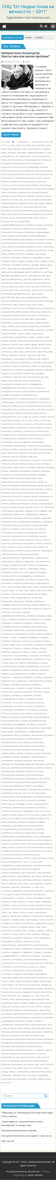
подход (48, 681)
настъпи (42, 532)
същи (26, 977)
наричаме (43, 525)
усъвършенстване (38, 1024)
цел (17, 1057)
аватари (46, 149)
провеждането (31, 778)
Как (9, 406)
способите (6, 923)
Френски (38, 1042)
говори (46, 257)
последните (27, 695)
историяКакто (32, 402)
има (46, 377)
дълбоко (5, 301)
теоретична (49, 988)
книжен (43, 416)
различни (38, 825)
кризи (4, 453)
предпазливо (22, 728)
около (4, 619)
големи (29, 261)
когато (51, 416)
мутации (29, 507)
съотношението (20, 966)
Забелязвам (29, 330)
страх (28, 934)
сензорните (28, 890)
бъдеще (5, 189)
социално (5, 919)
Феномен (5, 1032)
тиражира (25, 995)
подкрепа (41, 673)
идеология (42, 351)
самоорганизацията (42, 865)
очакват (4, 663)
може (3, 500)
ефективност (7, 322)
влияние (48, 210)
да (32, 265)
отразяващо (27, 659)
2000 (17, 145)
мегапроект (6, 474)
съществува (28, 974)
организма (19, 630)
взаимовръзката (26, 203)
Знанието (45, 348)
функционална (35, 1046)
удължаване (6, 1014)
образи (35, 605)
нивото (30, 587)
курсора (14, 456)
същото (4, 981)
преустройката (38, 746)
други (40, 293)
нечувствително (42, 583)
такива (35, 981)
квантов (49, 409)
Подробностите (8, 681)
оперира (47, 619)
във (11, 221)
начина (11, 547)
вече (21, 199)
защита (14, 344)
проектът (28, 786)
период (43, 663)
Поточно (5, 713)
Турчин (49, 1003)
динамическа (7, 283)
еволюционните (35, 301)
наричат (15, 529)
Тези (11, 988)
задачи (27, 333)
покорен (37, 688)
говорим (5, 261)
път (25, 815)
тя (28, 1006)
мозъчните (44, 500)
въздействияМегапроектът (13, 225)
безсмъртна (6, 167)
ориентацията (20, 634)
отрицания (39, 659)
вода (3, 214)
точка (12, 999)
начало (38, 543)
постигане (17, 702)
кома (49, 424)
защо (21, 344)
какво (14, 406)
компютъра (29, 431)
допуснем (13, 286)
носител (5, 594)
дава (36, 265)
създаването (26, 952)
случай (48, 909)
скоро (14, 901)
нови (38, 590)
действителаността (19, 275)
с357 (26, 862)
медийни (33, 474)
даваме (43, 265)
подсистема (22, 681)
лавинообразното (9, 460)
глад (37, 254)
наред (34, 525)
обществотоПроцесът (32, 608)
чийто (20, 1068)
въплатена (48, 239)
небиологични (22, 550)
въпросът (40, 243)
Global (4, 149)
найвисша (43, 514)
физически (19, 1035)
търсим (15, 1006)
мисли (24, 489)
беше (13, 170)
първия (13, 815)
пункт (36, 811)
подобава (28, 677)
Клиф (25, 416)
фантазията (47, 1028)
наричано (5, 529)
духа (23, 297)
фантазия (36, 1028)
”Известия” (23, 142)
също (51, 977)
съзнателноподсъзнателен (35, 959)
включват (18, 210)
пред (3, 720)
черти (7, 1068)
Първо (20, 815)
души (37, 297)
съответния (6, 966)
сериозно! (49, 890)
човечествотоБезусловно (41, 1071)
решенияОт (16, 854)
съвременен (26, 948)
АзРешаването (7, 156)
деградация (18, 272)
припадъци (19, 764)
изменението (7, 369)
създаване (15, 952)
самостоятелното (28, 872)
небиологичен (8, 550)
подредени (48, 677)
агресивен (21, 152)
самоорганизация (23, 865)
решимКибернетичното (12, 858)
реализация (44, 836)
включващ (27, 210)
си (2, 894)
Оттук (47, 659)
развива (32, 822)
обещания (19, 601)
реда (40, 843)
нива (18, 587)
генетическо (18, 250)
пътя (49, 815)
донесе (4, 286)
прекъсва (5, 739)
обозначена (25, 605)
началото (47, 543)
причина (39, 767)
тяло (32, 1006)
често (13, 1068)
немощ (42, 568)
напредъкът (36, 521)
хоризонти (32, 1053)
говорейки (37, 257)
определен (17, 623)
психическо (41, 807)
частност (50, 1064)
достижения (6, 293)
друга (34, 293)
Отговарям (48, 644)
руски (3, 862)
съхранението (18, 970)
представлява (7, 731)
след (30, 901)
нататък (23, 536)
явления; (33, 1079)
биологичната (20, 174)
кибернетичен (7, 413)
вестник (14, 199)
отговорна (6, 648)
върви (48, 243)
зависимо (40, 330)
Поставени (30, 699)
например (47, 521)
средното (14, 927)
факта (13, 1028)
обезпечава (36, 597)
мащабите (35, 471)
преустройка (24, 746)
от (34, 644)
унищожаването (22, 1017)
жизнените (45, 326)
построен (28, 706)
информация (43, 398)
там (16, 985)
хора (24, 1053)
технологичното (8, 995)
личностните (46, 460)
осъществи (27, 644)
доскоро (35, 286)
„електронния (37, 142)
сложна (22, 905)
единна (22, 304)
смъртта (5, 916)
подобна (38, 677)
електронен (34, 312)
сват (33, 876)
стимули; (40, 930)
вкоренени (38, 210)
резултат (12, 847)
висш (26, 207)
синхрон (20, 898)
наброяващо (7, 511)
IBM (9, 149)
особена (46, 641)
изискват (13, 362)
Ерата (23, 315)
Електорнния (22, 312)
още (11, 663)
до (35, 283)
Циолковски (16, 1064)
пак (15, 663)
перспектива (6, 666)
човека (4, 1071)
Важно (4, 192)
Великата (22, 196)
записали (21, 341)
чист (30, 1068)
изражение (29, 373)
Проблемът (19, 778)
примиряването (39, 757)
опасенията (23, 619)
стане (43, 927)
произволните (35, 789)
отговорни (17, 648)
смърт (30, 912)
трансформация (23, 999)
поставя (39, 699)
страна (22, 934)
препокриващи (24, 742)
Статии (7, 142)
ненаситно (17, 572)
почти (21, 713)
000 (46, 142)
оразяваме (6, 626)
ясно (9, 1082)
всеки (49, 214)
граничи (26, 265)
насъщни (14, 536)
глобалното (26, 257)
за (22, 330)
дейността (38, 272)
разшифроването (24, 836)
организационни (39, 626)
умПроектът (47, 1014)
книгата (35, 416)
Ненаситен (6, 572)
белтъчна (5, 170)
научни (38, 540)
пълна (47, 811)
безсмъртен (46, 160)
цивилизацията (40, 1061)
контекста (38, 438)
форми (39, 1039)
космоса (31, 445)
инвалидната (7, 384)
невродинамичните (10, 558)
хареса (49, 1050)
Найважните (18, 514)
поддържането (21, 673)
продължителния (38, 782)
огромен (26, 612)
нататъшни (33, 536)
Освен (39, 634)
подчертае (25, 684)
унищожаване (7, 1017)
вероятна (5, 199)
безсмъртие (6, 163)
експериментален (33, 308)
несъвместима (41, 579)
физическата (7, 1035)
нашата (27, 547)
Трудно (24, 1003)
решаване (5, 851)
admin (26, 61)
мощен (34, 503)
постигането (28, 702)
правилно (29, 713)
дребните (21, 293)
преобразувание (8, 742)
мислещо (16, 489)
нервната (20, 579)
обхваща (5, 608)
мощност (5, 507)
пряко (30, 804)
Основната (15, 641)
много (14, 492)
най (50, 511)
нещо (3, 587)
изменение (46, 366)
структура (45, 934)
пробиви (20, 771)
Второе (43, 217)
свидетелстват (15, 880)
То (33, 995)
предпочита (34, 728)
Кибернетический (24, 413)
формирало (48, 1039)
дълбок (44, 297)
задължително (21, 337)
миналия (15, 485)
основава (21, 637)
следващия (46, 901)
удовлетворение (30, 1010)
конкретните (33, 435)
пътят (3, 818)
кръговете (38, 453)
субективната (7, 941)
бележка (43, 167)
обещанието (7, 601)
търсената (5, 1006)
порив (46, 691)
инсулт (30, 388)
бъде (48, 185)
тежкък (4, 988)
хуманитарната (8, 1057)
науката (42, 536)
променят (17, 793)
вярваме (21, 246)
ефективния (41, 319)
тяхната (46, 1006)
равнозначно (20, 818)
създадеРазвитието (10, 956)
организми (30, 630)
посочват (37, 695)
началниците (28, 543)
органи (15, 626)
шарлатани (6, 1079)
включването (7, 210)
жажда (17, 322)
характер (40, 1050)
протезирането (8, 796)
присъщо (5, 767)
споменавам (31, 919)
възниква (42, 228)
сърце (31, 966)
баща (3, 160)
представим (46, 728)
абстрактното (35, 149)
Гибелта (11, 254)
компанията (21, 427)
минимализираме (28, 485)
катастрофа (6, 409)
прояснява (6, 804)
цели (38, 1057)
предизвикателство (37, 720)
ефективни (29, 319)
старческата (6, 930)
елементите (46, 312)
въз (15, 221)
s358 (24, 149)
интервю (5, 395)
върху (3, 246)
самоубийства (24, 876)
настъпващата (31, 532)
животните (34, 326)
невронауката (42, 558)
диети (46, 279)
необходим (28, 572)
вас (29, 192)
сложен (14, 905)
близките (15, 181)
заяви (27, 344)
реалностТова (19, 843)
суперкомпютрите (25, 945)
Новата (32, 590)
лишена (30, 464)
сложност (5, 909)
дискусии (28, 283)
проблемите (6, 778)
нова (25, 590)
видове (4, 207)
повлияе (5, 673)
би (18, 170)
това (37, 995)
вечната (27, 199)
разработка (6, 833)
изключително (25, 362)
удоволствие (44, 1010)
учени (4, 1028)
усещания (18, 1021)
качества (21, 409)
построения (6, 710)
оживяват (31, 615)
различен (28, 825)
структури (17, 938)
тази (18, 981)
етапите (16, 319)
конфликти (25, 442)
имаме (4, 380)
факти (19, 1028)
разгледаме (18, 825)
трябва (32, 1003)
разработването (26, 829)
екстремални (48, 308)
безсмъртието (37, 163)
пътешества (34, 815)
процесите (31, 800)
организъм (42, 630)
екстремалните (8, 312)
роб (33, 858)
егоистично (6, 304)
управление (36, 1017)
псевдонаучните (41, 804)
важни (51, 189)
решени (27, 851)
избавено (13, 355)
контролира (6, 442)
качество (30, 409)
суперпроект (7, 948)
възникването (7, 232)
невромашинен (27, 558)
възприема (29, 232)
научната (30, 540)
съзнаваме (35, 956)
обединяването (23, 597)
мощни (42, 503)
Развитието (6, 825)
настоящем (6, 532)
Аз (46, 152)
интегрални (6, 391)
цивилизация (26, 1061)
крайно (14, 449)
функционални (8, 1050)
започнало (40, 341)
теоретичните (7, 992)
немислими (33, 568)
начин (4, 547)
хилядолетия (14, 1053)
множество (6, 496)
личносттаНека (18, 464)
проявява (41, 800)
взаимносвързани (9, 203)
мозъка (25, 500)
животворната (22, 326)
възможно (6, 228)
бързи (21, 189)
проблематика (7, 775)
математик (14, 471)
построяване (19, 710)
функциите (6, 1046)
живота (11, 326)
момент (4, 503)
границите (16, 265)
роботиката (42, 858)
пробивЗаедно (8, 771)
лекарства (23, 460)
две (23, 268)
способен (49, 919)
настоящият (18, 532)
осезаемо (47, 634)
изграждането (20, 359)
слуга (25, 909)
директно (18, 283)
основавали (31, 637)
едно (34, 304)
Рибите (27, 858)
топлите (4, 999)
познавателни (7, 688)
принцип (18, 760)
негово (23, 565)
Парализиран (33, 663)
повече (26, 670)
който (36, 420)
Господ (51, 261)
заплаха (30, 341)
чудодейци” (43, 1075)
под (11, 673)
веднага (44, 192)
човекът (12, 1071)
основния (36, 641)
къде (30, 456)
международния (29, 478)
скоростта (22, 901)
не (47, 547)
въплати (5, 243)
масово (4, 471)
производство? (20, 789)
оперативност (35, 619)
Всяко (36, 217)
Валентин (13, 192)
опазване (12, 619)
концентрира (38, 442)
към (35, 456)
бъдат (42, 185)
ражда (4, 822)
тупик (42, 1003)
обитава (28, 601)
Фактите (27, 1028)
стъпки (36, 938)
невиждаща (46, 550)
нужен (30, 594)
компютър (18, 431)
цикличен (5, 1064)
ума (24, 1014)
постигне (40, 702)
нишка (4, 590)
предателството (14, 720)
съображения (35, 963)
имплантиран (35, 380)
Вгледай (35, 192)
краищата (47, 445)
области (14, 605)
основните (26, 641)
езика (40, 304)
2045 (34, 145)
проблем (29, 771)
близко (23, 181)
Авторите (12, 152)
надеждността (30, 511)
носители (14, 594)
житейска (5, 330)
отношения (33, 655)
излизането (25, 366)
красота (22, 449)
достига (4, 290)
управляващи (7, 1021)
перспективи (19, 666)
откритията (16, 652)
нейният (14, 568)
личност (36, 460)
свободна (27, 880)
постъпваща (31, 710)
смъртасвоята (40, 912)
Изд (38, 359)
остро (18, 644)
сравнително (41, 923)
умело (30, 1014)
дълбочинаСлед (17, 301)
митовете (40, 489)
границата (6, 265)
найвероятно (31, 514)
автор (3, 152)
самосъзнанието (8, 876)
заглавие (49, 330)
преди (24, 720)
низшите (43, 587)
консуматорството (25, 438)
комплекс (47, 427)
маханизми (25, 471)
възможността (30, 228)
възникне (19, 232)
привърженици (8, 753)
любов (45, 464)
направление (24, 521)
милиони (5, 485)
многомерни (41, 492)
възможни (47, 225)
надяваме (42, 511)
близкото (32, 181)
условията (37, 1021)
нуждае (23, 594)
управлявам (48, 1017)
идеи (21, 351)
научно (46, 540)
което (23, 420)
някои (44, 594)
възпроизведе (7, 236)
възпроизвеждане (38, 236)
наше (34, 547)
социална (26, 916)
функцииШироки (19, 1046)
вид (36, 203)
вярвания (31, 246)
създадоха (24, 956)
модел (27, 496)
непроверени (39, 576)
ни (13, 587)
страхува (36, 934)
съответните (47, 963)
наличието (18, 518)
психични (5, 811)
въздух (39, 225)
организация (7, 630)
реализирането (19, 840)
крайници (5, 449)
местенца (20, 482)
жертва (24, 322)
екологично (18, 308)
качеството (40, 409)
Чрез (24, 1075)
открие (43, 648)
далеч (4, 268)
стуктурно (27, 938)
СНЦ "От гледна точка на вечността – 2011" (28, 9)
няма (12, 597)
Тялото (39, 1006)
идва (16, 351)
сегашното (6, 890)
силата (23, 894)
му (23, 507)
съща (28, 970)
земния (20, 348)
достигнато (48, 290)
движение (43, 268)
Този (42, 995)
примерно (25, 757)
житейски (15, 330)
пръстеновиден (19, 804)
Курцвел (23, 456)
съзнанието (16, 959)
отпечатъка (45, 655)
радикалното (43, 818)
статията (17, 930)
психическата (17, 807)
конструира (45, 435)
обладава (5, 605)
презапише (25, 735)
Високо (19, 207)
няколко (5, 597)
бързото (29, 189)
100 (50, 142)
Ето (22, 319)
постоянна (18, 706)
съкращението (8, 963)
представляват (20, 731)
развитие (41, 822)
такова (42, 981)
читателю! (37, 1068)
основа (12, 637)
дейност (28, 272)
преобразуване (18, 739)
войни (9, 214)
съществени (37, 970)
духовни (30, 297)
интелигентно (43, 391)
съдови (49, 948)
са (30, 862)
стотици (13, 934)
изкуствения (48, 362)
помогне (18, 691)
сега (42, 887)
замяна (4, 341)
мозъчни (33, 500)
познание (19, 688)
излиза (15, 366)
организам (25, 626)
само (40, 862)
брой (22, 185)
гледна (43, 254)
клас (20, 416)
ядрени (41, 1079)
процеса (12, 800)
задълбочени (7, 337)
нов (20, 590)
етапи (8, 319)
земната (11, 348)
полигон (46, 688)
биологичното (7, 178)
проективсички (16, 786)
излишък (36, 366)
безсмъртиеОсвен (21, 163)
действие (5, 275)
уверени (18, 1010)
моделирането (45, 496)
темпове (38, 988)
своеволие (47, 880)
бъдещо (13, 189)
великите (31, 196)
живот (4, 326)
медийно (42, 474)
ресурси (48, 847)
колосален (28, 424)
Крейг (35, 449)
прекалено (49, 735)
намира (36, 518)
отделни (26, 648)
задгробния (37, 333)
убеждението (7, 1010)
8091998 (40, 145)
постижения (6, 706)
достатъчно (46, 286)
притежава (15, 767)
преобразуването (34, 739)
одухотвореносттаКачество (13, 615)
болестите (41, 181)
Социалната (37, 916)
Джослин (27, 279)
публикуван (28, 811)
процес (4, 800)
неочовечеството (9, 576)
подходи (5, 684)
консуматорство (8, 438)
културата (5, 456)
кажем (4, 406)
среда (50, 923)
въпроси (31, 243)
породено (5, 695)
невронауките (7, 561)
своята (26, 883)
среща (31, 927)
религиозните (37, 847)
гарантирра (6, 250)
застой (49, 341)
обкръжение (39, 601)
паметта (22, 663)
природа (30, 764)
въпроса (22, 243)
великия (40, 196)
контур (16, 442)
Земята (27, 348)
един (15, 304)
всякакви (28, 217)
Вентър (48, 196)
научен (21, 540)
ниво (23, 587)
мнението (5, 492)
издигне (45, 359)
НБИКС (41, 547)
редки (4, 847)
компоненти (6, 431)
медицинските (7, 478)
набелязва (48, 507)
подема (32, 673)
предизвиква (7, 724)
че (2, 1068)
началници (16, 543)
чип (25, 1068)
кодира (9, 420)
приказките (6, 757)
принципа (27, 760)
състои (42, 966)
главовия (29, 254)
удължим (17, 1014)
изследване (6, 377)
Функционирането (24, 1050)
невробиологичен (9, 554)
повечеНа (34, 670)
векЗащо (5, 196)
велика (13, 196)
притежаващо (28, 767)
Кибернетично (39, 413)
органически (7, 634)
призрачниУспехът (42, 753)
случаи (31, 909)
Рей (28, 847)
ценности (5, 1061)
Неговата (5, 565)
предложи (42, 724)
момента (13, 503)
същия (33, 977)
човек (45, 1068)
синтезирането (8, 898)
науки (14, 540)
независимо (42, 565)
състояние (6, 970)
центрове (15, 1061)
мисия (40, 485)
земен (4, 348)
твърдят (44, 985)
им (42, 377)
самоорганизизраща (10, 869)
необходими (40, 572)
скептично (6, 901)
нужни (37, 594)
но (16, 590)
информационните (10, 398)
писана (43, 666)
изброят (22, 355)
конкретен (21, 435)
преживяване (7, 735)
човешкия (16, 1075)
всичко (12, 217)
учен (50, 1024)
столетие (5, 934)
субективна (45, 938)
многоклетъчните (26, 492)
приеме (19, 753)
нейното (23, 568)
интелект (17, 391)
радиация (31, 818)
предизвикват (20, 724)
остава (4, 644)
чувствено (32, 1075)
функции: (48, 1042)
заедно (32, 337)
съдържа (5, 952)
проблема (38, 771)
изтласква (17, 377)
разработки (18, 833)
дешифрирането (14, 279)
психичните (16, 811)
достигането (25, 290)
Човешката (6, 1075)
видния (49, 203)
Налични (28, 518)
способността (28, 923)
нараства (15, 525)
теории (18, 992)
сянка (11, 981)
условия (28, 1021)
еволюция (48, 301)
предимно (31, 724)
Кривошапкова (46, 449)
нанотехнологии (8, 521)
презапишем (37, 735)
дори (21, 286)
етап (3, 319)
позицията (35, 684)
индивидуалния (8, 388)
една (29, 304)
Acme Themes (35, 1175)
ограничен (16, 612)
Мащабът (46, 471)
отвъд (39, 644)
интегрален (39, 388)
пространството (39, 793)
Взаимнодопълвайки (41, 199)
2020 (28, 145)
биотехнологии (42, 178)
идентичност (30, 351)
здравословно (44, 344)
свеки (38, 876)
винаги (12, 207)
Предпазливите (8, 728)
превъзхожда (27, 717)
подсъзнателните (36, 681)
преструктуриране (9, 746)
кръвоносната (26, 453)
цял (24, 1064)
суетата (36, 941)
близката (5, 181)
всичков (19, 217)
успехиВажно (7, 1024)
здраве (34, 344)
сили (29, 894)
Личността (6, 464)
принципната (7, 764)
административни (35, 152)
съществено (6, 974)
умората (37, 1014)
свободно (36, 880)
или (24, 377)
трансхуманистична (40, 999)
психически (30, 807)
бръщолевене (32, 185)
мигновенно (31, 482)
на (41, 507)
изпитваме (49, 369)
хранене (42, 1053)
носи (49, 590)
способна (16, 923)
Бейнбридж (33, 167)
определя (27, 623)
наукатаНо (6, 540)
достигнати (37, 290)
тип (18, 995)
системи (47, 898)
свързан (47, 883)
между (18, 478)
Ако (17, 156)
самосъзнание (44, 872)
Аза (49, 152)
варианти (22, 192)
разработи (39, 829)
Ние (36, 587)
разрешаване (31, 833)
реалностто (6, 843)
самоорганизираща (31, 869)
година (13, 261)
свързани (5, 887)
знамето (36, 348)
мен (40, 478)
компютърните (42, 431)
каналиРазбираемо (33, 406)
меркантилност (8, 482)
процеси (21, 800)
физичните (39, 1035)
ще (14, 1079)
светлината (47, 876)
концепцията (7, 445)
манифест (31, 467)
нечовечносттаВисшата (23, 583)
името (25, 380)
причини (48, 767)
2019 (23, 145)
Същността (42, 977)
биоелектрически (44, 170)
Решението (47, 851)
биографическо (28, 170)
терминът (27, 992)
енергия (16, 315)
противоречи (39, 796)
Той (47, 995)
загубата (12, 333)
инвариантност (21, 384)
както (21, 406)
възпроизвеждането (10, 239)
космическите (20, 445)
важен (39, 189)
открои (33, 652)
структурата (6, 938)
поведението (15, 670)
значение (5, 351)
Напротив (5, 525)
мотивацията (24, 503)
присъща (50, 764)
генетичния (41, 250)
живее (38, 322)
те (50, 985)
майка (16, 467)
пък (41, 811)
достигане (14, 290)
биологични (33, 174)
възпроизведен (22, 236)
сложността (16, 909)
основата (5, 641)
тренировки (6, 1003)
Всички (4, 217)
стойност (49, 930)
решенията (28, 854)
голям (36, 261)
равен (10, 818)
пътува (43, 815)
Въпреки (13, 243)
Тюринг (22, 1006)
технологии (46, 992)
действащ (48, 272)
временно (37, 214)
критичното (13, 453)
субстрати (27, 941)
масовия (50, 467)
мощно (50, 503)
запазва (12, 341)
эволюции (21, 1079)
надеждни (18, 511)
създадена (47, 952)
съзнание (5, 959)
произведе (38, 786)
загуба (4, 333)
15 (8, 145)
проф (48, 796)
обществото (15, 608)
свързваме (25, 887)
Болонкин (14, 185)
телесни (17, 988)
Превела (5, 717)
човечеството (23, 1071)
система (28, 898)
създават (37, 952)
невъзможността (42, 561)
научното (5, 543)
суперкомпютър (41, 945)
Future (48, 145)
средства (23, 927)
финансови (20, 1039)
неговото (31, 565)
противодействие (24, 796)
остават (11, 644)
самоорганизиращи (10, 872)
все (44, 214)
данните (17, 268)
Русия (50, 858)
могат (20, 496)
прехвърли (6, 749)
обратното (44, 605)
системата (37, 898)
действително (35, 275)
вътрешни (12, 246)
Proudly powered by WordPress (23, 1171)
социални (48, 916)
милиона (42, 482)
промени (47, 789)
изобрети (19, 369)
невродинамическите (29, 554)
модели (34, 496)
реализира (6, 840)
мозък (17, 500)
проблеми (20, 775)
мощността (16, 507)
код (2, 420)
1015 (3, 145)
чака (36, 1064)
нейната (5, 568)
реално (39, 840)
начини (19, 547)
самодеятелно (7, 865)
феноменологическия (21, 1032)
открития (5, 652)
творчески (35, 985)
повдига (5, 670)
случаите (40, 909)
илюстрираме (33, 377)
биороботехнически (25, 178)
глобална (5, 257)
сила (17, 894)
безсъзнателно (20, 167)
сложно (48, 905)
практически (40, 713)
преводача (15, 717)
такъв (49, 981)
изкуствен (37, 362)
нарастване (25, 525)
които (29, 420)
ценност (45, 1057)
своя (19, 883)
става (37, 927)
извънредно (6, 359)
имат (11, 380)
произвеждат (7, 789)
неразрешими (7, 579)
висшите (33, 207)
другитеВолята (7, 297)
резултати (21, 847)
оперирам (6, 623)
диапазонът (37, 279)
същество (17, 974)
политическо (7, 691)
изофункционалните (33, 369)
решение (36, 851)
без (9, 160)
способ (41, 919)
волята (22, 214)
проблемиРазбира (34, 775)
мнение (48, 489)
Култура (47, 453)
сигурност (9, 894)
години (21, 261)
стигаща (31, 930)
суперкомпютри (8, 945)
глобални (15, 257)
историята (43, 402)
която (38, 445)
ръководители (14, 862)
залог (47, 337)
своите (4, 883)
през (16, 735)
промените (6, 793)
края (30, 449)
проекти (5, 786)
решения (5, 854)
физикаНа (48, 1032)
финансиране (7, 1039)
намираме (46, 518)
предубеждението (36, 731)
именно (17, 380)
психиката (5, 807)
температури (28, 988)
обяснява (5, 612)
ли (30, 460)
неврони (19, 561)
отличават (42, 652)
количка (18, 424)
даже (49, 265)
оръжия (31, 634)
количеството (7, 424)
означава (40, 615)
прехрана (35, 749)
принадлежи (7, 760)
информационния (28, 398)
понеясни (27, 691)
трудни (16, 1003)
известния (41, 355)
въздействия (24, 221)
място (36, 507)
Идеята (4, 355)
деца (3, 279)
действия (46, 275)
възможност (17, 228)
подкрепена (17, 677)
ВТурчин (5, 221)
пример (16, 757)
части (42, 1064)
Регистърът (32, 843)
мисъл (31, 489)
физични (29, 1035)
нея (9, 587)
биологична (6, 174)
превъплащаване (41, 717)
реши (36, 854)
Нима (50, 587)
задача (20, 333)
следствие (5, 905)
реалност (47, 840)
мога (14, 496)
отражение (6, 659)
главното (20, 254)
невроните (29, 561)
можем (10, 500)
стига (24, 930)
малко (23, 467)
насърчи (5, 536)
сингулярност (39, 894)
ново (44, 590)
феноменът (37, 1032)
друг (29, 293)
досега (28, 286)
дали (10, 268)
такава (28, 981)
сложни (30, 905)
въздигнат (30, 225)
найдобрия (6, 518)
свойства (12, 883)
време (29, 214)
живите (45, 322)
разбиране (22, 822)
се (32, 887)
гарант (39, 246)
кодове (16, 420)
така (22, 981)
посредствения (8, 699)
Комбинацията (8, 427)
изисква (4, 362)
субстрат (18, 941)
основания (43, 637)
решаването (17, 851)
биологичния (46, 174)
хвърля (4, 1053)
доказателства (43, 283)
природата (40, 764)
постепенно (6, 702)
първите (5, 815)
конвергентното (8, 435)
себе (36, 887)
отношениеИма (20, 655)
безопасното (17, 160)
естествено (32, 315)
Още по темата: (11, 135)
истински (20, 402)
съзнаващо (46, 956)
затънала (5, 344)
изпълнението (16, 373)
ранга (35, 836)
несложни (29, 579)
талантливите (7, 985)
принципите (38, 760)
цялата (30, 1064)
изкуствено (6, 366)
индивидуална (35, 384)
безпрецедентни (32, 160)
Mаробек (17, 149)
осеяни (4, 637)
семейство (17, 890)
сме (9, 912)
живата (31, 322)
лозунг (38, 464)
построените (39, 706)
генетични (30, 250)
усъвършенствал (21, 1024)
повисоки (44, 670)
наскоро (42, 529)
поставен (20, 699)
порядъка (16, 695)
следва (37, 901)
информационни (29, 395)
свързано (15, 887)
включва (42, 207)
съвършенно (39, 948)
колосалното (40, 424)
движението (6, 272)
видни (41, 203)
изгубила (31, 359)
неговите (15, 565)
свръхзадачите (36, 883)
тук (37, 1003)
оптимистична (39, 623)
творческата (24, 985)
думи (18, 297)
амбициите (25, 156)
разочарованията (9, 829)
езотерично (6, 308)
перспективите (32, 666)
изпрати (5, 373)
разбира (12, 822)
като (15, 409)
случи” (4, 912)
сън (17, 963)
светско (4, 880)
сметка (16, 912)
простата (26, 793)
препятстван (37, 742)
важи (45, 189)
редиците (47, 843)
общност (47, 608)
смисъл (23, 912)
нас (35, 529)
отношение (6, 655)
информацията (8, 402)
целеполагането (27, 1057)
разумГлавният (8, 836)
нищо (11, 590)
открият (25, 652)
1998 (12, 145)
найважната (6, 514)
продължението (22, 782)
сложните (39, 905)
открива (35, 648)
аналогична (44, 156)
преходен (25, 749)
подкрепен (6, 677)
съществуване (40, 974)
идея (50, 351)
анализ (34, 156)
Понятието (38, 691)
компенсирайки (35, 427)
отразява (17, 659)
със (36, 966)
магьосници (6, 467)
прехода (16, 749)
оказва (49, 615)
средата (4, 927)
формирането (7, 1042)
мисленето (6, 489)
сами (34, 862)
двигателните (32, 268)
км (30, 416)
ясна (3, 1082)
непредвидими (24, 576)
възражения (26, 239)
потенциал (42, 710)
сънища (23, 963)
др (14, 293)
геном (50, 250)
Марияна (41, 467)
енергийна (6, 315)
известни (31, 355)
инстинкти (21, 388)
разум (41, 833)
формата (30, 1039)
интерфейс (15, 395)
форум (30, 1042)
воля (16, 214)
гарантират (48, 246)
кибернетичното (8, 416)
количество (45, 420)
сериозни (38, 890)
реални (31, 840)
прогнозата (44, 778)
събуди (17, 948)
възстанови (38, 239)
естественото (44, 315)
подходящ (14, 684)
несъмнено (6, 583)
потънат (13, 713)
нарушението (26, 529)
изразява (39, 373)
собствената (15, 916)
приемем (28, 753)
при (42, 749)
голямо (43, 261)
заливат (39, 337)
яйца (48, 1079)
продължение (7, 782)
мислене (48, 485)
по (49, 666)
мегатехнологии (20, 474)
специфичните (17, 919)
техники (36, 992)
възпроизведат (42, 232)
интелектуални (29, 391)
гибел (4, 254)
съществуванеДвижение (12, 977)
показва (28, 688)
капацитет (47, 406)
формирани (20, 1042)
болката (5, 185)
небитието (35, 550)
